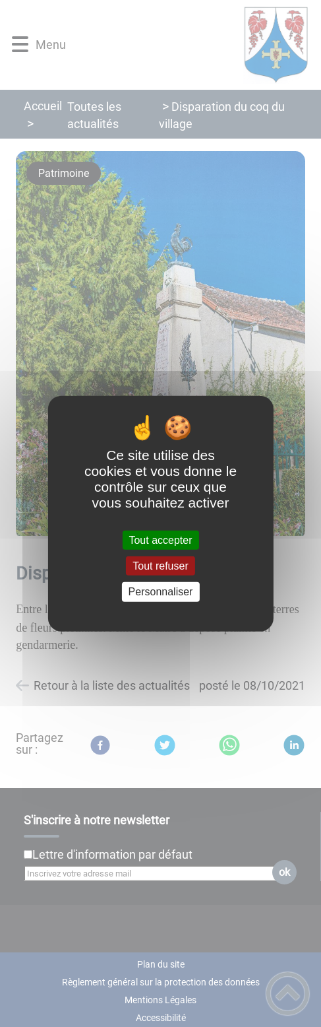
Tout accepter (160, 540)
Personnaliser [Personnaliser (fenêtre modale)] (161, 591)
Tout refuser (160, 566)
